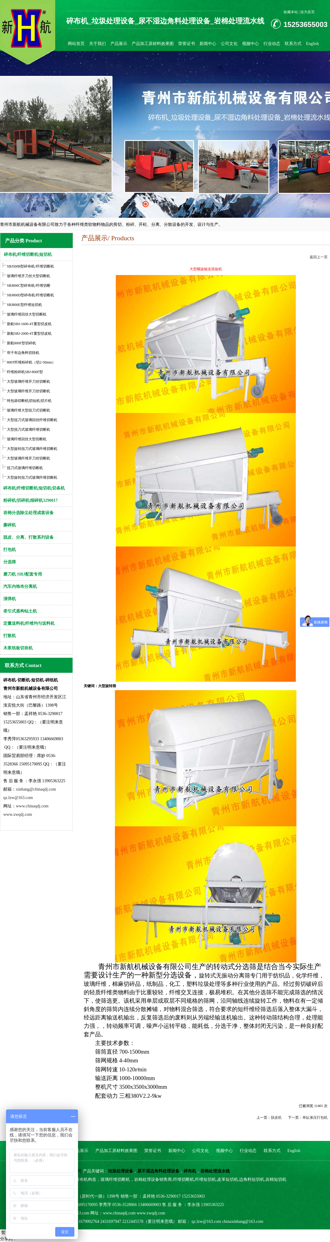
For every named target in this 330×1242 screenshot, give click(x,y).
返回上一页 (319, 257)
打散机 (9, 635)
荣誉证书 (186, 43)
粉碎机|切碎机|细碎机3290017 (30, 500)
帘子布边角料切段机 (23, 353)
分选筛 (9, 562)
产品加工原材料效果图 (153, 43)
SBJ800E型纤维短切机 (24, 305)
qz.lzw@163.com (18, 797)
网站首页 (76, 43)
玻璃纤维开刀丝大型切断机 (28, 276)
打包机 (9, 549)
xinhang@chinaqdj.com (36, 789)
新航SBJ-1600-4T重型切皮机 (29, 324)
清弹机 (9, 599)
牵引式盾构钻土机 (20, 611)
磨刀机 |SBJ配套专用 (22, 574)
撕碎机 (9, 525)
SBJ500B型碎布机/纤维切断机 (30, 266)
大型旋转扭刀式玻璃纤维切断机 (32, 449)
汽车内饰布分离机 (20, 586)
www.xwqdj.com (17, 814)
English (312, 43)
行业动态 (271, 43)
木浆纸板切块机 (18, 648)
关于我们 (97, 43)
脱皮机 (276, 1117)
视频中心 (250, 43)
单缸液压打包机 (315, 1117)
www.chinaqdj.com (32, 806)
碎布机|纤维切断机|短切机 (28, 254)
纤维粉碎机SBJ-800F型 (25, 372)
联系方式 (293, 43)
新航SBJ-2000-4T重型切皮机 (29, 333)
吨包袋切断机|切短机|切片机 (29, 401)
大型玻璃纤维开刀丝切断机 (28, 381)
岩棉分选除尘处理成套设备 (28, 512)
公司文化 (229, 43)
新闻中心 (208, 43)
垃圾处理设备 (120, 1171)
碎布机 (190, 1171)
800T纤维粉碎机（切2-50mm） (31, 362)
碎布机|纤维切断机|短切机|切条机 (34, 488)
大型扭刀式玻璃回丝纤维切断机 (32, 420)
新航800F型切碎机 (21, 343)
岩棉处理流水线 (215, 1171)
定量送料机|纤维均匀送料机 (29, 623)
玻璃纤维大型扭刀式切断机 (28, 410)
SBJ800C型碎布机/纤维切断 (28, 285)
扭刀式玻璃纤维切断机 (25, 468)
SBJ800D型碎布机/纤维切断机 (30, 295)
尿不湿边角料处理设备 (158, 1171)
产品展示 (118, 43)
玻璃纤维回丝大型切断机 (26, 314)
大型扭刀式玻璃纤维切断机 (28, 429)
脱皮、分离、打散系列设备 (28, 537)
